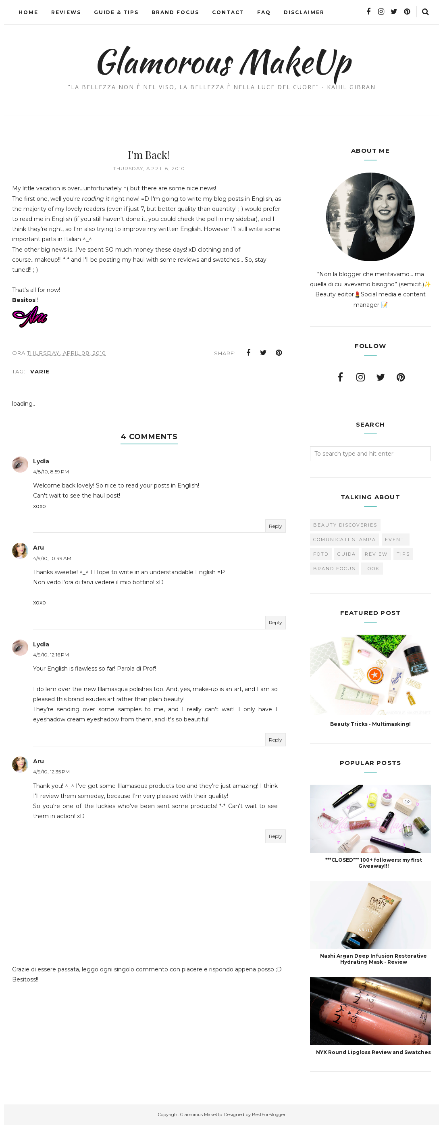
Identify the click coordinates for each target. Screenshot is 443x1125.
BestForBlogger (268, 1114)
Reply (275, 526)
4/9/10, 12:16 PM (51, 655)
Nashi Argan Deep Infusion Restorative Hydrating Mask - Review (373, 959)
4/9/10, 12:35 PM (51, 772)
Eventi (395, 539)
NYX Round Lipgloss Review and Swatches (373, 1052)
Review (376, 554)
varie (40, 371)
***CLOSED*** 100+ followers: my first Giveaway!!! (373, 863)
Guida (346, 554)
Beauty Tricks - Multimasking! (370, 724)
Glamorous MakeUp (221, 61)
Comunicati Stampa (344, 539)
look (372, 568)
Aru (38, 548)
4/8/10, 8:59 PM (51, 472)
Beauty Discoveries (345, 525)
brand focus (334, 568)
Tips (403, 554)
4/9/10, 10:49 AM (52, 558)
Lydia (41, 461)
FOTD (321, 554)
